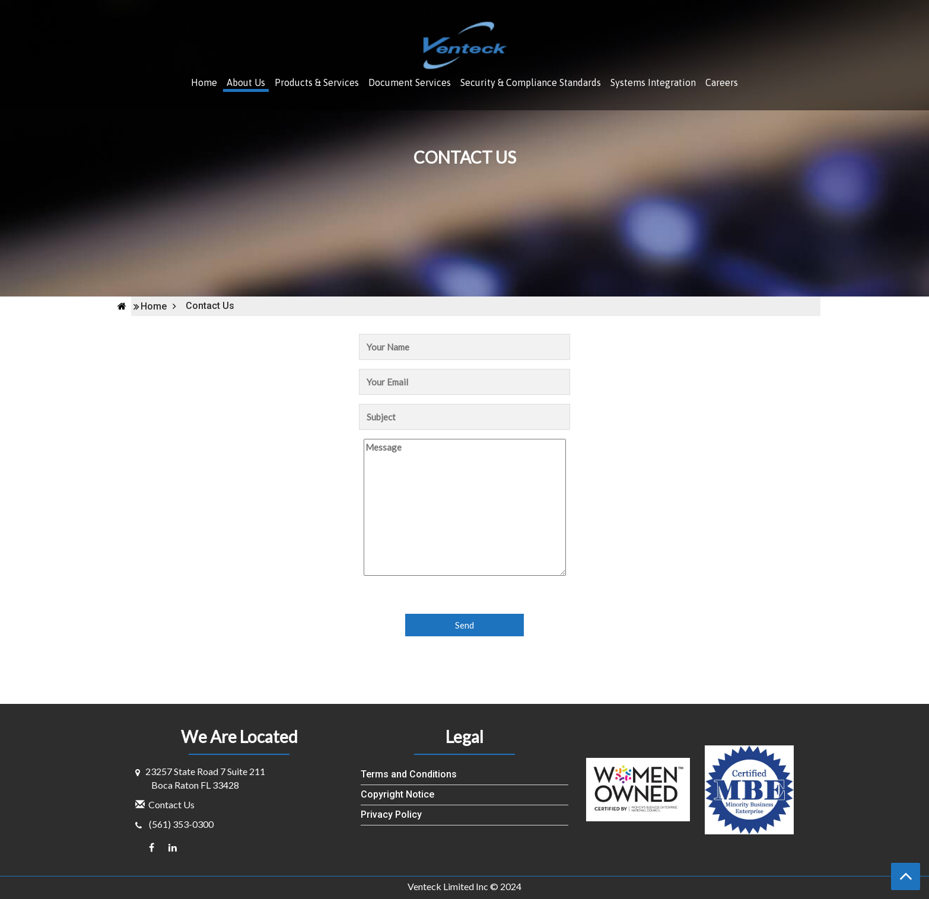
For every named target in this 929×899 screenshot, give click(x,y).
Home (204, 82)
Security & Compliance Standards (530, 82)
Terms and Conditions (409, 774)
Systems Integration (653, 82)
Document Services (409, 82)
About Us (246, 82)
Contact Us (171, 804)
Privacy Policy (391, 814)
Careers (721, 82)
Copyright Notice (397, 794)
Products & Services (317, 82)
